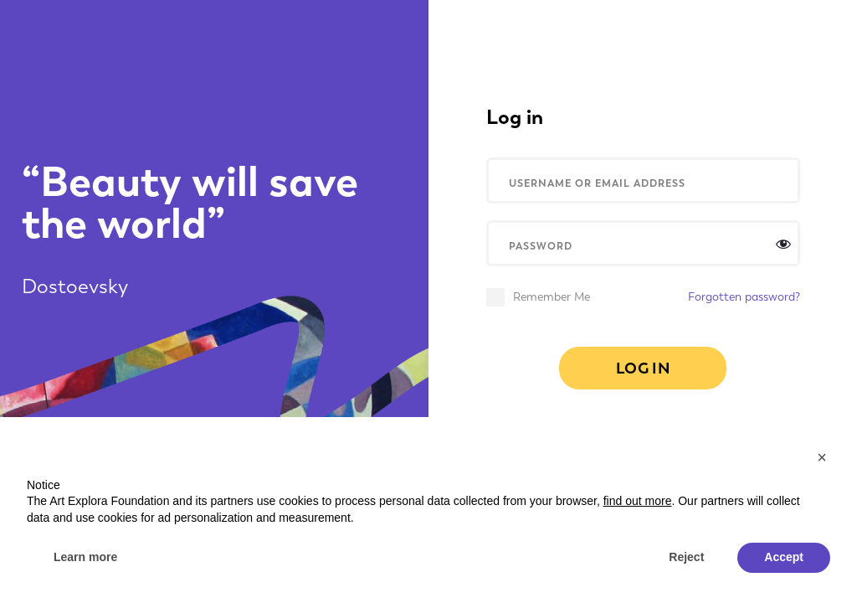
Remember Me (551, 297)
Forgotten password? (744, 297)
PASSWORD (540, 246)
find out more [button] (637, 501)
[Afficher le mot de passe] (783, 243)
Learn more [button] (85, 557)
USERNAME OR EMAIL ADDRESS (597, 183)
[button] (821, 457)
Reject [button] (686, 557)
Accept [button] (783, 557)
